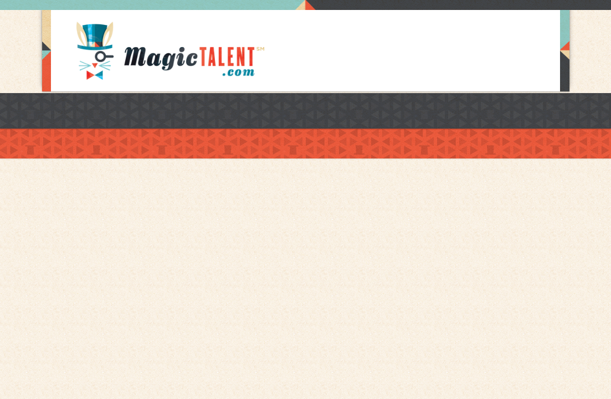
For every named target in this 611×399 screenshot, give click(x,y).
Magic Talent (171, 51)
